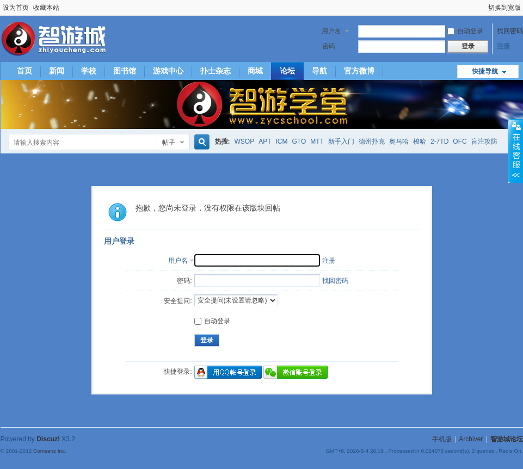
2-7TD (439, 141)
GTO (299, 141)
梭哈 (419, 141)
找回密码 (510, 31)
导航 (319, 70)
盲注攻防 (484, 141)
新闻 (56, 70)
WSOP (245, 141)
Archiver (471, 439)
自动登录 (465, 31)
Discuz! (48, 439)
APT (265, 141)
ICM (282, 141)
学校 (88, 70)
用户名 (331, 31)
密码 (328, 46)
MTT (317, 141)
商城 (255, 70)
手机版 (442, 439)
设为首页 (16, 7)
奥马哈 (399, 141)
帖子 (168, 142)
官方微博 (359, 70)
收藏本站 (46, 7)
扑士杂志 (215, 70)
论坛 (287, 70)
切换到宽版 (504, 7)
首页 (24, 70)
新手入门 (341, 141)
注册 (503, 46)
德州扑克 (372, 141)
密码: (184, 281)
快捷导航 (485, 71)
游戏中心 (168, 70)
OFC (459, 141)
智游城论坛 (506, 439)
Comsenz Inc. (49, 451)
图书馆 (124, 70)
